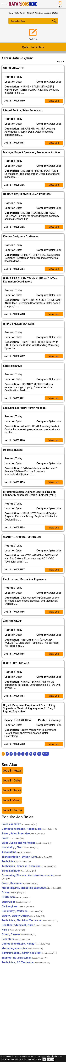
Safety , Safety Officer (23, 919)
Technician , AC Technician (26, 966)
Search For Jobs (18, 21)
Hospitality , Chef (20, 851)
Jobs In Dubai (11, 784)
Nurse (13, 933)
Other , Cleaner (19, 938)
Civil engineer (18, 910)
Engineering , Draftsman (24, 961)
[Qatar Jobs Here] (22, 5)
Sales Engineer (19, 874)
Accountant (17, 855)
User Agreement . (34, 1060)
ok (44, 1059)
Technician (16, 865)
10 (39, 758)
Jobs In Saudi (11, 794)
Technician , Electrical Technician (30, 924)
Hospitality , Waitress (22, 914)
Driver (13, 896)
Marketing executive (22, 952)
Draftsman (16, 901)
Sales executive (19, 828)
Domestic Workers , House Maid (29, 832)
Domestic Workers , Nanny (26, 947)
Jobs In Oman (11, 804)
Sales (13, 841)
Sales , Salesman (20, 887)
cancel (51, 1059)
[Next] (45, 758)
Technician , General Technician (29, 869)
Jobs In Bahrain (12, 814)
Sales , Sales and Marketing (26, 846)
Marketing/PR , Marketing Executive (31, 891)
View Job (53, 100)
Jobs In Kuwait (12, 774)
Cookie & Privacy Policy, (10, 1060)
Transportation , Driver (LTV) (27, 860)
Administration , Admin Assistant (29, 956)
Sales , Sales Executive (23, 837)
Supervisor (16, 905)
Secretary (16, 942)
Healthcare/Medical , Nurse (26, 928)
